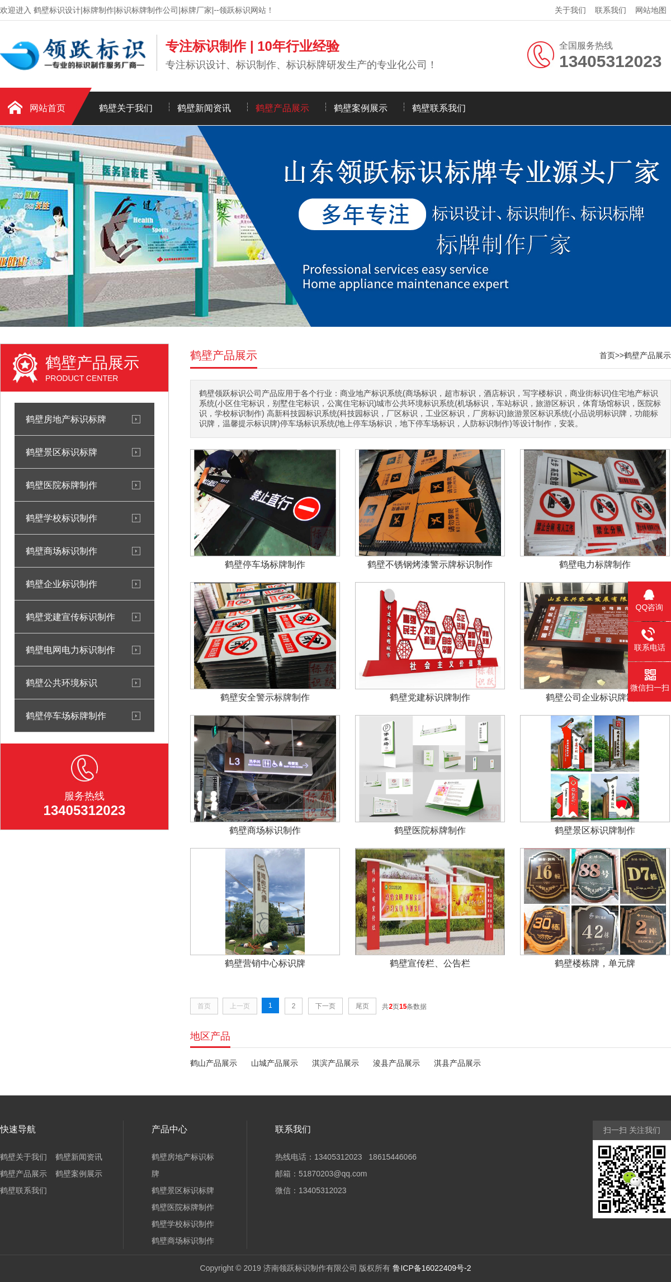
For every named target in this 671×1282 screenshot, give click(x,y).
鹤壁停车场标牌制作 (66, 716)
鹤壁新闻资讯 (204, 108)
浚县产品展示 (396, 1063)
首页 (607, 355)
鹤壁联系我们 (439, 108)
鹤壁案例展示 (361, 108)
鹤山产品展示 (213, 1063)
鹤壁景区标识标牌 (61, 452)
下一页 (325, 1006)
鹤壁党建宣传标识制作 (70, 617)
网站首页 (47, 108)
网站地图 (651, 10)
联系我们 (610, 10)
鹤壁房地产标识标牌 (66, 419)
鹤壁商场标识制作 (61, 551)
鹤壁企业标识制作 (61, 584)
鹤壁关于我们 (126, 108)
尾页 (362, 1006)
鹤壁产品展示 (282, 108)
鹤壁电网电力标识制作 (70, 650)
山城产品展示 (274, 1063)
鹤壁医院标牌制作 (61, 485)
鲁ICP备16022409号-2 (432, 1268)
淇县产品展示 (457, 1063)
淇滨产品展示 (335, 1063)
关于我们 (570, 10)
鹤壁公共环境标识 (61, 683)
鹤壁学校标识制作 (61, 518)
